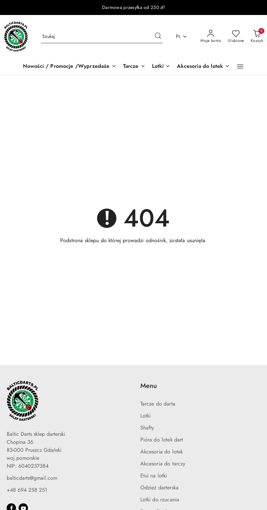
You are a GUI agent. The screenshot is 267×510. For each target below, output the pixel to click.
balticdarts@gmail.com (32, 478)
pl (182, 36)
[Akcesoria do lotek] (203, 66)
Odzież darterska (159, 487)
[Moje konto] (210, 37)
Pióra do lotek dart (161, 439)
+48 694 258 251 (27, 490)
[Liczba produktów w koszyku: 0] (257, 37)
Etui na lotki (153, 475)
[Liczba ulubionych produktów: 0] (236, 37)
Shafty (147, 427)
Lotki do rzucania (160, 499)
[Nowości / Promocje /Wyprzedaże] (69, 66)
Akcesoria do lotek (161, 451)
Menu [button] (148, 386)
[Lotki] (161, 66)
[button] (240, 67)
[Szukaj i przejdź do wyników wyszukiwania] (158, 37)
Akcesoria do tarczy (163, 463)
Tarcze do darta (157, 404)
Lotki (145, 416)
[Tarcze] (134, 66)
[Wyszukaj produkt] (102, 36)
